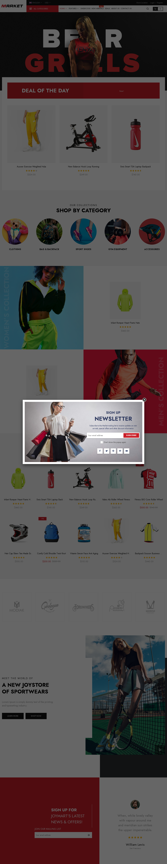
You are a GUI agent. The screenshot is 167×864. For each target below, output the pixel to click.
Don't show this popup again (115, 442)
